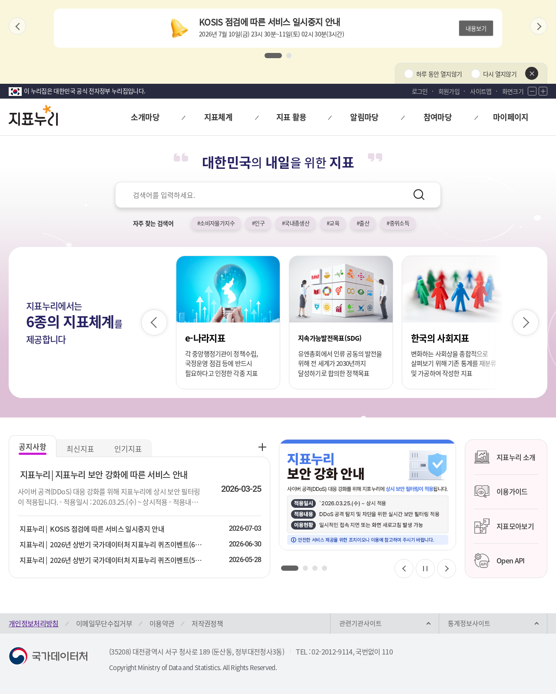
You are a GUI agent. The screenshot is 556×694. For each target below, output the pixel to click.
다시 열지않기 (499, 73)
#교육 (333, 223)
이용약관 (161, 623)
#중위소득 (398, 223)
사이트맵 (480, 91)
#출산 (363, 223)
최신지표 (80, 448)
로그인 (420, 91)
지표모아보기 (504, 526)
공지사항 (32, 446)
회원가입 (449, 91)
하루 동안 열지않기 (439, 73)
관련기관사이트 (360, 623)
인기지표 (128, 448)
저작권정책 (207, 623)
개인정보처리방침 (34, 623)
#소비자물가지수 (216, 223)
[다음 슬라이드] (538, 26)
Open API (499, 561)
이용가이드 (501, 492)
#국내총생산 (295, 223)
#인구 (258, 223)
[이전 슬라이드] (17, 26)
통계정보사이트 (469, 623)
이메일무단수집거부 (104, 623)
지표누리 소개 (504, 457)
